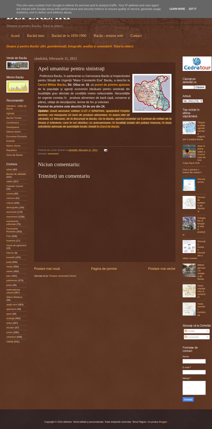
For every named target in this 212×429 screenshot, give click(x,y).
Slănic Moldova (14, 297)
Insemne (10, 240)
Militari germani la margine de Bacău (201, 272)
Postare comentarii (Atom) (62, 276)
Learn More (177, 8)
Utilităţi (9, 341)
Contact (136, 36)
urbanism (11, 337)
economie (11, 212)
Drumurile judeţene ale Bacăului (201, 204)
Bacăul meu (35, 36)
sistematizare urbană (13, 291)
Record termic (201, 180)
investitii (10, 257)
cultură (9, 203)
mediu (9, 266)
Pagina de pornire (104, 269)
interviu (10, 252)
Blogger (163, 421)
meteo (9, 271)
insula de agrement (16, 245)
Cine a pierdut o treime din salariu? (192, 171)
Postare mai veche (161, 269)
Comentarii (192, 337)
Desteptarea (12, 127)
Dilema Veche (13, 131)
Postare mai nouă (47, 269)
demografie (12, 207)
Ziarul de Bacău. (110, 126)
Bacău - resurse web (108, 36)
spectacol (11, 309)
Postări (190, 331)
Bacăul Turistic (14, 118)
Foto (8, 236)
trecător (10, 327)
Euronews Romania (16, 136)
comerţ (9, 193)
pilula (9, 285)
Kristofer (10, 141)
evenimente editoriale (12, 222)
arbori (9, 169)
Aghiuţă (10, 113)
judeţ (8, 262)
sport (9, 313)
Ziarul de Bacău (14, 155)
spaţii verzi (11, 304)
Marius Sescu (13, 145)
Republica (11, 150)
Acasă (15, 36)
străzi (9, 323)
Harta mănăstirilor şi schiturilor (201, 291)
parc (8, 276)
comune (10, 198)
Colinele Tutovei (14, 186)
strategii (10, 318)
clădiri (9, 181)
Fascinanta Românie (12, 230)
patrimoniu (11, 280)
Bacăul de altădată (16, 174)
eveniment (53, 153)
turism (9, 332)
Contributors (12, 122)
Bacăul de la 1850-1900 (69, 36)
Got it (192, 8)
